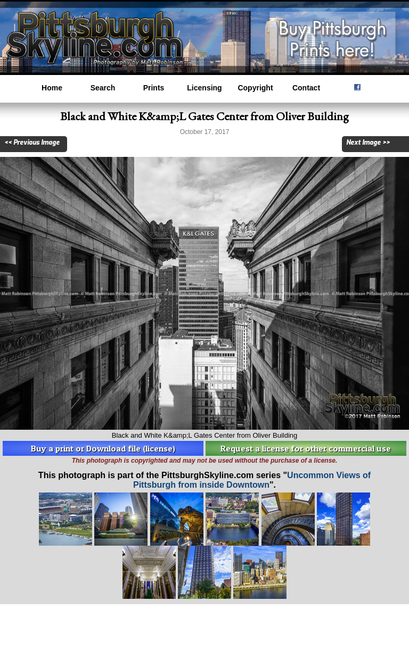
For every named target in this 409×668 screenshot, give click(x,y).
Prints (154, 88)
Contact (306, 88)
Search (103, 88)
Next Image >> (368, 142)
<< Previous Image (32, 142)
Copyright (255, 88)
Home (52, 88)
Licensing (204, 88)
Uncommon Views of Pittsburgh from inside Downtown (252, 480)
